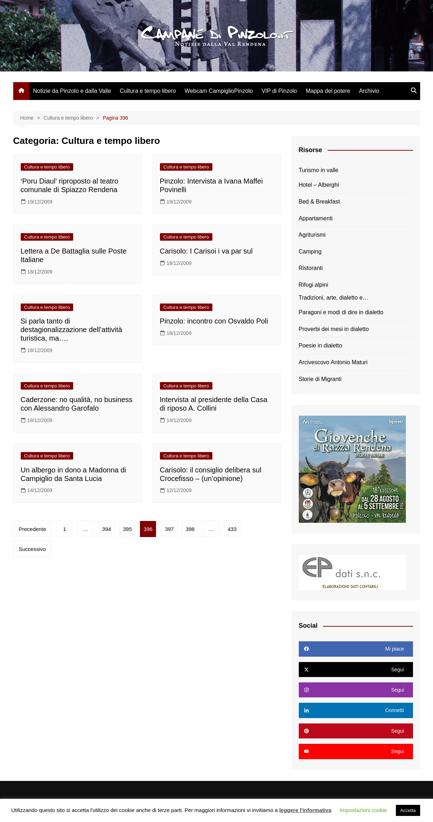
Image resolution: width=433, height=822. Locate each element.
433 (234, 529)
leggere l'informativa (305, 810)
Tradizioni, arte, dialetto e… (333, 298)
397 (171, 529)
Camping (310, 252)
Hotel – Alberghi (319, 185)
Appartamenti (316, 218)
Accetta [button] (408, 810)
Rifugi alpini (313, 285)
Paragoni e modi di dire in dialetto (341, 312)
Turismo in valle (318, 170)
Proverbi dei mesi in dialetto (334, 329)
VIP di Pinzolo (279, 91)
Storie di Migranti (320, 379)
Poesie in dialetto (320, 345)
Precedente (32, 529)
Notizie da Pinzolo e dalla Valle (72, 91)
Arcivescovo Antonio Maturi (333, 362)
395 (128, 529)
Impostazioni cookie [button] (363, 810)
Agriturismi (312, 235)
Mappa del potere (328, 91)
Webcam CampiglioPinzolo (219, 91)
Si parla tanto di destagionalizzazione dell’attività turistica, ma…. (71, 329)
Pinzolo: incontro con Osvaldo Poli (214, 321)
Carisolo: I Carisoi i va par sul (206, 251)
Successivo (32, 549)
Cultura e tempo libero (148, 91)
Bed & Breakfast (319, 202)
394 (107, 529)
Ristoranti (311, 268)
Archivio (369, 91)
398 (192, 529)
